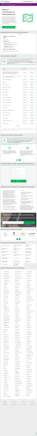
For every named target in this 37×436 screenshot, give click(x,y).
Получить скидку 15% (9, 27)
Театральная (29, 325)
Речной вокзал (29, 280)
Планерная (17, 378)
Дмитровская (6, 356)
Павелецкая (17, 359)
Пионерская (17, 376)
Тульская (28, 339)
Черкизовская (29, 371)
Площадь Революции (18, 383)
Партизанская (17, 366)
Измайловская (6, 373)
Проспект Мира (29, 271)
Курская (16, 289)
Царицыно (28, 367)
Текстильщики (29, 327)
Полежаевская (17, 385)
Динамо (5, 354)
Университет (29, 357)
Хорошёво (28, 365)
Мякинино (17, 327)
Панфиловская (17, 361)
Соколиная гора (29, 304)
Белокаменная (6, 301)
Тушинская (28, 343)
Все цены (18, 125)
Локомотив (17, 300)
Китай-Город (6, 384)
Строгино (28, 315)
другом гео (4, 152)
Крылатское (17, 280)
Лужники (16, 306)
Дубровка (5, 363)
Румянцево (28, 287)
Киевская (5, 382)
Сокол (28, 303)
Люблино (16, 308)
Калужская (5, 375)
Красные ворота (18, 275)
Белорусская (6, 303)
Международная (18, 318)
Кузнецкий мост (18, 283)
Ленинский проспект (18, 292)
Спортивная (29, 310)
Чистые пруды (29, 376)
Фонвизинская (29, 362)
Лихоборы (17, 298)
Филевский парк (29, 358)
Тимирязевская (29, 332)
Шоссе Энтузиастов (30, 385)
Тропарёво (28, 336)
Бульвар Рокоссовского (6, 325)
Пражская (16, 388)
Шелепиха (28, 381)
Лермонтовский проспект (18, 295)
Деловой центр (6, 352)
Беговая (5, 299)
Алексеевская (6, 278)
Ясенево (28, 395)
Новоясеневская (18, 345)
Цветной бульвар (29, 369)
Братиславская (6, 317)
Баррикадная (6, 296)
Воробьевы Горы (6, 347)
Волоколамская (6, 345)
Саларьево (28, 292)
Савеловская (29, 290)
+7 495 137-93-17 (27, 1)
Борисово (5, 312)
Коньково (5, 391)
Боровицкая (6, 314)
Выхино (5, 351)
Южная (28, 393)
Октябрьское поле (18, 352)
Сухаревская (29, 318)
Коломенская (6, 387)
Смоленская (29, 301)
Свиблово (28, 294)
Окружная (17, 349)
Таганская (28, 322)
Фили (28, 360)
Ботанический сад (7, 316)
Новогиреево (17, 337)
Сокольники (29, 306)
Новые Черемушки (18, 347)
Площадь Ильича (18, 381)
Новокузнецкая (17, 340)
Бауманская (6, 297)
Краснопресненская (18, 271)
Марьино (16, 313)
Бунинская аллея (6, 327)
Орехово (16, 354)
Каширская (5, 380)
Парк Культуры (17, 363)
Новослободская (18, 342)
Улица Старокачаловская (30, 355)
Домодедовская (6, 359)
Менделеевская (17, 320)
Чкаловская (28, 378)
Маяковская (17, 315)
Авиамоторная (6, 271)
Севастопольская (29, 296)
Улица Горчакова (29, 351)
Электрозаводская (30, 390)
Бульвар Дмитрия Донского (7, 323)
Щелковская (29, 386)
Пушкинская (29, 275)
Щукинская (28, 388)
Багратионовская (7, 292)
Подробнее (16, 63)
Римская (28, 283)
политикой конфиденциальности (18, 183)
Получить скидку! (11, 4)
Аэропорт (5, 289)
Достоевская (6, 361)
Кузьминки (17, 285)
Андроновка (6, 283)
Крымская (16, 282)
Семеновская (29, 297)
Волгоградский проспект (6, 342)
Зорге (5, 368)
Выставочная (6, 349)
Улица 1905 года (29, 346)
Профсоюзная (29, 273)
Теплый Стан (29, 329)
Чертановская (29, 372)
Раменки (28, 278)
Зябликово (5, 370)
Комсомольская (6, 389)
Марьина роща (17, 311)
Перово (16, 370)
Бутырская (5, 329)
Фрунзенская (29, 364)
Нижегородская (17, 335)
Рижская (28, 282)
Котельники (6, 394)
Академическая (6, 275)
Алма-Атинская (6, 280)
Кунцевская (17, 287)
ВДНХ (5, 332)
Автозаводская (6, 273)
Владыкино (6, 336)
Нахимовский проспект (17, 333)
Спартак (28, 308)
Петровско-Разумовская (17, 372)
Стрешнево (29, 313)
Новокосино (17, 338)
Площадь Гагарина (18, 379)
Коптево (5, 392)
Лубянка (16, 304)
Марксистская (17, 310)
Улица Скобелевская (30, 352)
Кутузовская (17, 290)
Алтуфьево (5, 282)
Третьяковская (29, 334)
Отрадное (17, 356)
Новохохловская (18, 344)
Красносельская (18, 273)
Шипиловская (29, 383)
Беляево (5, 304)
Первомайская (17, 368)
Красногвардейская (7, 396)
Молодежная (17, 325)
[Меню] (35, 1)
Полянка (16, 386)
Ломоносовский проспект (18, 303)
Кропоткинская (17, 278)
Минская (16, 322)
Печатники (17, 374)
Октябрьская (17, 351)
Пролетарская (17, 392)
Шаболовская (29, 379)
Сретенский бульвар (30, 311)
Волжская (5, 344)
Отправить (18, 181)
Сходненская (29, 320)
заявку (7, 150)
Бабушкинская (6, 290)
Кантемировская (6, 377)
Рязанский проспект (30, 289)
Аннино (5, 285)
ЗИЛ (4, 366)
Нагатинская (17, 329)
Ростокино (28, 285)
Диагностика (4, 76)
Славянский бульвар (30, 299)
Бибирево (5, 306)
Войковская (6, 339)
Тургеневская (29, 341)
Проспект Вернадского (17, 395)
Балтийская (6, 294)
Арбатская (5, 287)
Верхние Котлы (6, 334)
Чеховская (28, 374)
